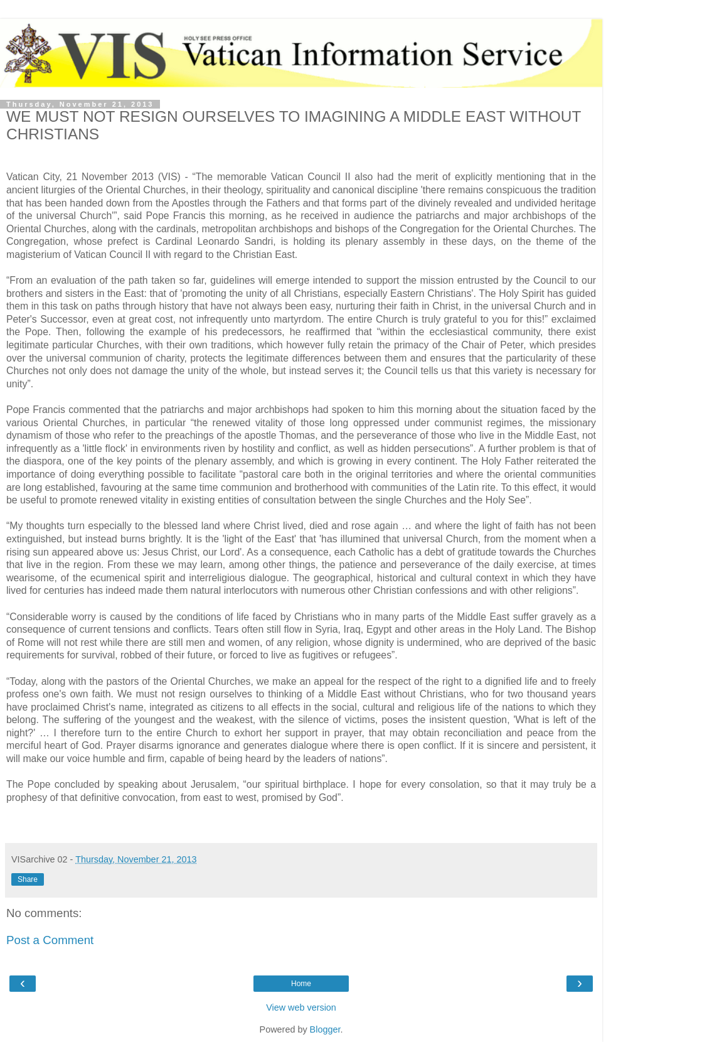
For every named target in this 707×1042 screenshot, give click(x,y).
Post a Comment (49, 940)
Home (301, 983)
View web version (301, 1007)
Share (28, 879)
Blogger (325, 1029)
